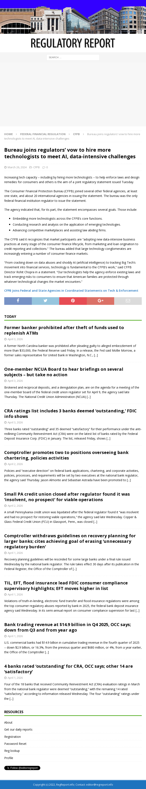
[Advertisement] (73, 94)
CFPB (36, 167)
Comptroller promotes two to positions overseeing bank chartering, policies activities (66, 455)
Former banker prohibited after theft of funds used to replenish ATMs (64, 330)
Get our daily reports (18, 729)
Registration (12, 737)
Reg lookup (12, 751)
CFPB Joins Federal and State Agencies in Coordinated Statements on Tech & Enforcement (71, 290)
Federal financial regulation (43, 134)
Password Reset (15, 744)
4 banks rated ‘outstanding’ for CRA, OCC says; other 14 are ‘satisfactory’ (68, 668)
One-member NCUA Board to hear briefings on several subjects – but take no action (63, 372)
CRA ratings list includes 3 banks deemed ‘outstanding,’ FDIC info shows (70, 413)
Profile (8, 758)
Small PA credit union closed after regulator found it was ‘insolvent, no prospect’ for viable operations (67, 496)
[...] (96, 355)
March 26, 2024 (17, 167)
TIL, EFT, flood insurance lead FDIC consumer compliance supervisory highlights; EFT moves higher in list (66, 585)
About (8, 722)
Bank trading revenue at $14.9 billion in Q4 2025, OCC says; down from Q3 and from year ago (67, 627)
